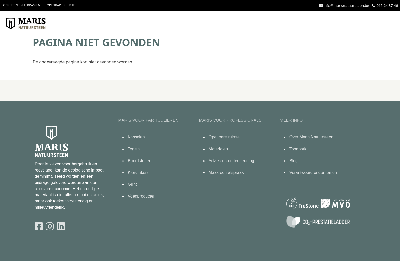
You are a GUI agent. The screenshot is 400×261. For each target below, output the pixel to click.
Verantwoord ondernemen (313, 172)
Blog (293, 161)
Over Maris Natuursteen (311, 137)
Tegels (134, 149)
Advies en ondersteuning (231, 161)
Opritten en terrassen (21, 5)
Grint (132, 184)
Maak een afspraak (226, 172)
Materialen (218, 149)
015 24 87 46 (387, 5)
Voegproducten (142, 196)
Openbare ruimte (60, 5)
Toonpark (298, 149)
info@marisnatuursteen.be (346, 5)
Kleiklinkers (138, 172)
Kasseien (136, 137)
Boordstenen (139, 161)
